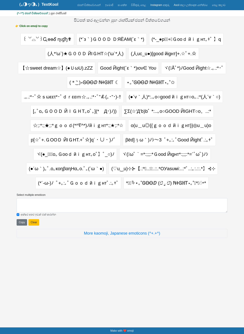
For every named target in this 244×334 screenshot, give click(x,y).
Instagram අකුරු (159, 5)
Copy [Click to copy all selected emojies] (22, 293)
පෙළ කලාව (219, 5)
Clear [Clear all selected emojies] (34, 293)
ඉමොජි (109, 5)
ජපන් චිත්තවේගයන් (89, 5)
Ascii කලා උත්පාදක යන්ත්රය (191, 5)
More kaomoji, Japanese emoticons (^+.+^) (122, 304)
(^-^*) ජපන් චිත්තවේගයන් (32, 13)
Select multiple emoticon (31, 265)
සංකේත (122, 5)
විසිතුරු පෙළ (138, 5)
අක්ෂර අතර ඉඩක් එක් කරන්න (38, 285)
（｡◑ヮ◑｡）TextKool (37, 5)
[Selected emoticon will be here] (122, 276)
